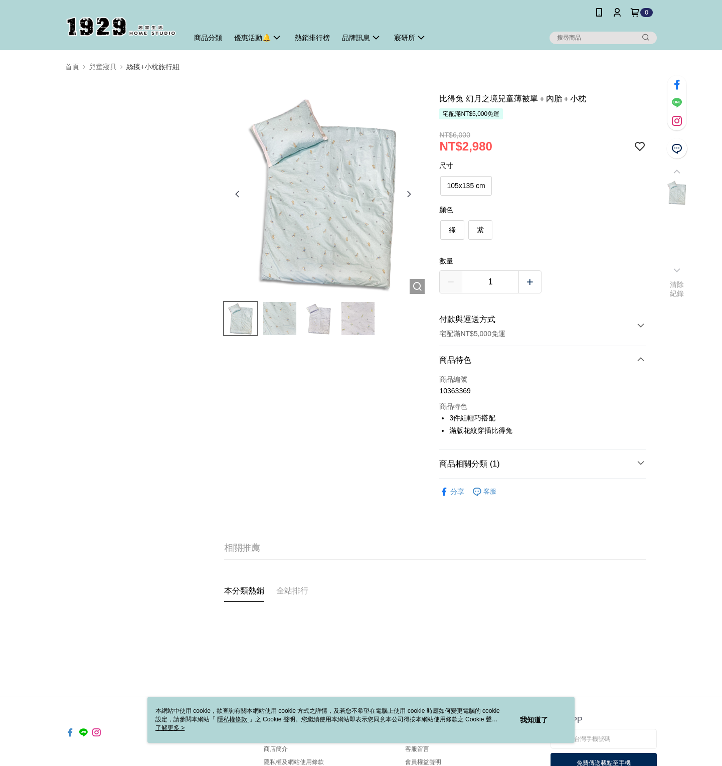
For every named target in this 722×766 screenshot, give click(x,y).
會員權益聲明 (423, 761)
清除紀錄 (677, 288)
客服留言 (417, 748)
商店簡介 (276, 748)
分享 (451, 492)
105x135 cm (466, 186)
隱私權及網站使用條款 (294, 761)
